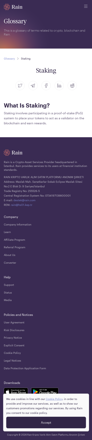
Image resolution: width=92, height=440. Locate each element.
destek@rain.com (24, 200)
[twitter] (20, 85)
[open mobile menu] (86, 7)
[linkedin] (59, 85)
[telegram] (33, 85)
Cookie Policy (54, 400)
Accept (46, 424)
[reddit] (72, 85)
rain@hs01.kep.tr (21, 204)
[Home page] (13, 7)
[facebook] (46, 85)
